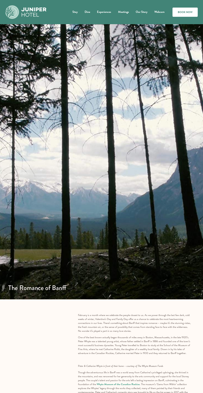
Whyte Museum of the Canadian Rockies (118, 384)
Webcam (159, 12)
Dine (87, 12)
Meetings (123, 12)
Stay (75, 12)
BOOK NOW (185, 12)
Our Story (141, 12)
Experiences (104, 12)
